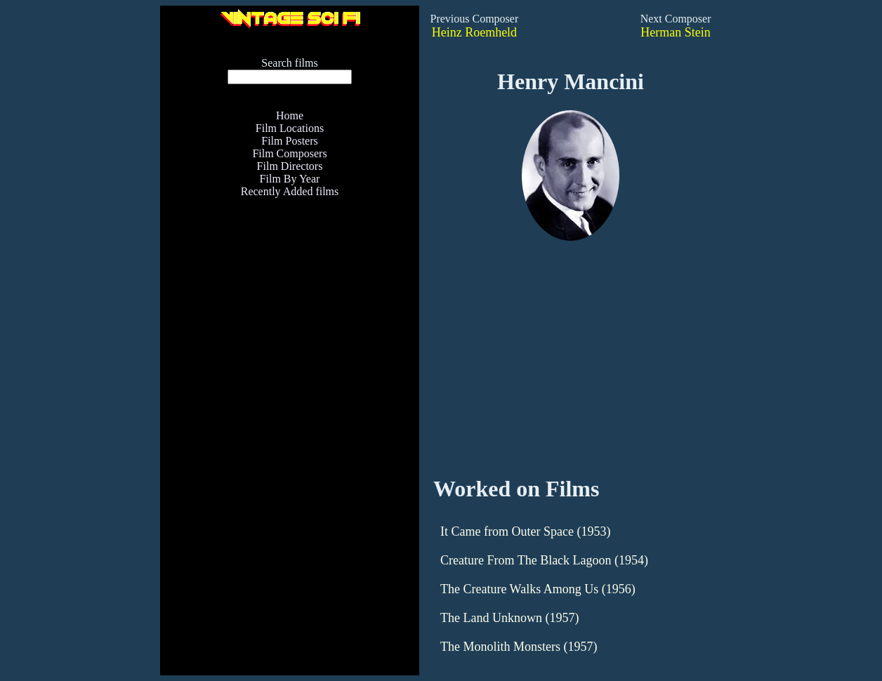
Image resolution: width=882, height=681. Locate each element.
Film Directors (290, 166)
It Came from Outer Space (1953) (525, 531)
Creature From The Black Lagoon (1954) (544, 560)
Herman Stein (675, 32)
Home (289, 115)
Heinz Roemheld (474, 32)
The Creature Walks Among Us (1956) (538, 589)
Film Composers (289, 153)
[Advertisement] (290, 365)
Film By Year (290, 179)
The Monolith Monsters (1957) (518, 647)
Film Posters (289, 141)
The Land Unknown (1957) (509, 618)
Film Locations (290, 128)
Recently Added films (290, 191)
